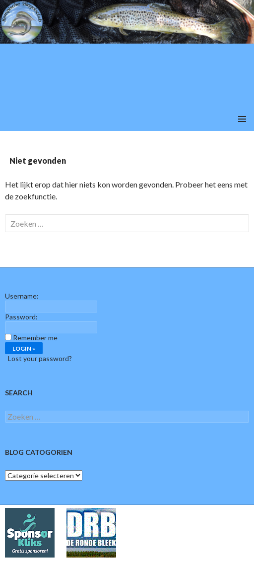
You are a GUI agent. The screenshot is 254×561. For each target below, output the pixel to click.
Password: (21, 316)
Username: (22, 296)
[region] (127, 53)
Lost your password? (40, 358)
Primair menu (242, 119)
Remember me (35, 337)
